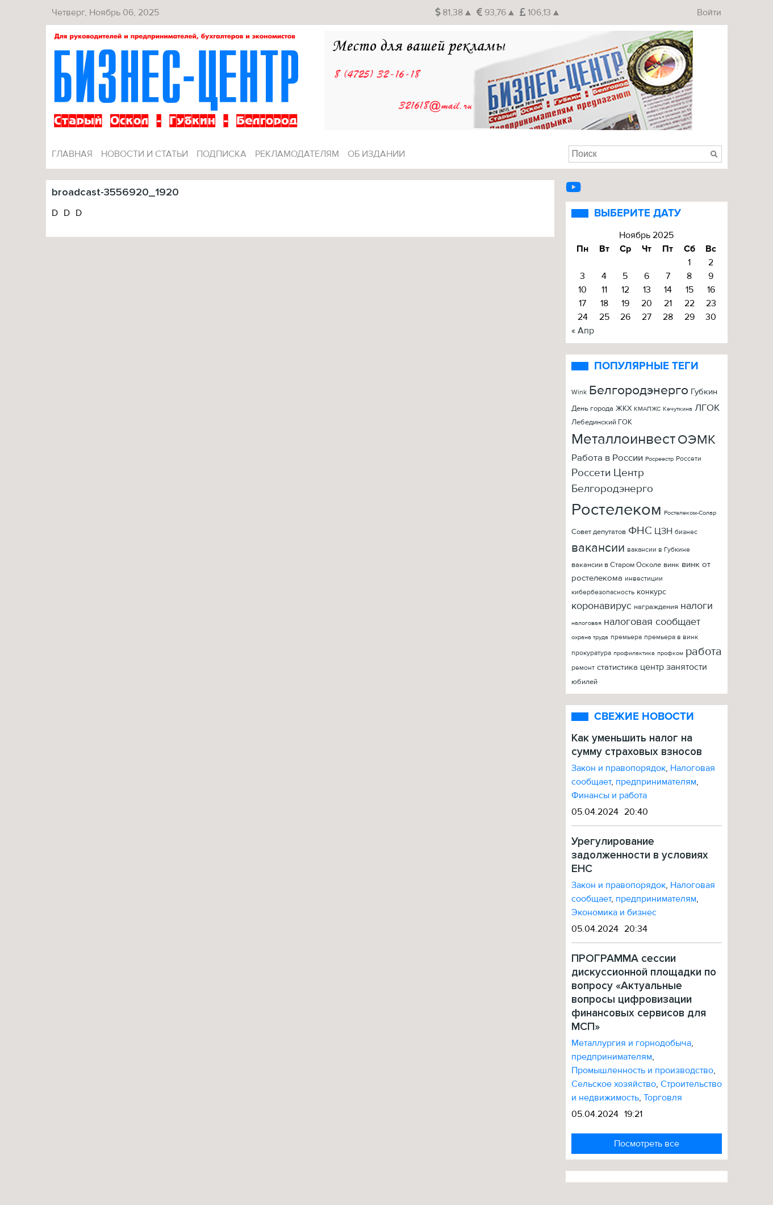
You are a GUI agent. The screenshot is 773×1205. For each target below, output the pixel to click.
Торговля (663, 1097)
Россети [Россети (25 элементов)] (688, 459)
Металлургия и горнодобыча (631, 1043)
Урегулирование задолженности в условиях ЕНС (639, 855)
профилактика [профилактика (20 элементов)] (634, 653)
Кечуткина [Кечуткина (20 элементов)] (677, 408)
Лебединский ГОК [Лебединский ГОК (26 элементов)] (601, 422)
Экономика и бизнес (614, 912)
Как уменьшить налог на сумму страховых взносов (636, 744)
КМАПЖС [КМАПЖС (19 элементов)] (647, 408)
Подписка (221, 154)
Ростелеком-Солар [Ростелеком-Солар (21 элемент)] (690, 512)
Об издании (376, 154)
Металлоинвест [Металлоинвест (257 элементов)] (623, 439)
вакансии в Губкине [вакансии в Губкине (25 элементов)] (658, 549)
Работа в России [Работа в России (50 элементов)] (607, 458)
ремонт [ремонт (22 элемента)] (583, 668)
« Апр (582, 330)
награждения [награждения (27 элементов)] (656, 606)
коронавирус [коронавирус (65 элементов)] (601, 605)
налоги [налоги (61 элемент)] (696, 606)
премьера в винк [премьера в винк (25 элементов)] (671, 637)
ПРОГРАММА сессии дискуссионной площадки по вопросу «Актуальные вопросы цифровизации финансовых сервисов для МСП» (643, 992)
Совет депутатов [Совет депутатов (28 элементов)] (598, 531)
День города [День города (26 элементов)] (592, 408)
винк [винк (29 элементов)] (671, 564)
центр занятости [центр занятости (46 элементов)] (673, 667)
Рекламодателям (297, 154)
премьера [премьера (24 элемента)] (626, 637)
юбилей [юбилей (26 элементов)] (584, 681)
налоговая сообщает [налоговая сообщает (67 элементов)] (652, 621)
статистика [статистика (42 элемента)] (617, 667)
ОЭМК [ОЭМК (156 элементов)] (697, 439)
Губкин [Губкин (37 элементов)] (704, 392)
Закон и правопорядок (618, 768)
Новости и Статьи (144, 154)
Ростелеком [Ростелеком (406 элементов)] (616, 509)
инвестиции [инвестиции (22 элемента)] (644, 578)
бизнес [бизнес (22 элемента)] (686, 532)
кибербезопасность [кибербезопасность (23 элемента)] (602, 592)
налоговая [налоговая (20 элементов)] (586, 623)
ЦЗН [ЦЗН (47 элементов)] (663, 531)
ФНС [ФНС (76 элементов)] (640, 530)
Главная (72, 154)
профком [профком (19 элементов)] (670, 653)
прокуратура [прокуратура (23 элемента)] (591, 653)
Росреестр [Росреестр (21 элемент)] (659, 458)
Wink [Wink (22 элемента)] (579, 392)
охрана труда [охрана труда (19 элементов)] (589, 637)
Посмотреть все (646, 1143)
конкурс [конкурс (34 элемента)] (651, 592)
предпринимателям (656, 781)
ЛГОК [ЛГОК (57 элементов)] (707, 408)
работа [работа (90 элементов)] (704, 651)
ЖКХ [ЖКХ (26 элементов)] (624, 408)
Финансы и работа (609, 795)
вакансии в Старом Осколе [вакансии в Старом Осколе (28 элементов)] (616, 564)
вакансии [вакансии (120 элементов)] (598, 547)
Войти (709, 12)
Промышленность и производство (642, 1070)
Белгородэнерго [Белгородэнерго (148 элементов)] (638, 390)
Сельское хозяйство (613, 1084)
